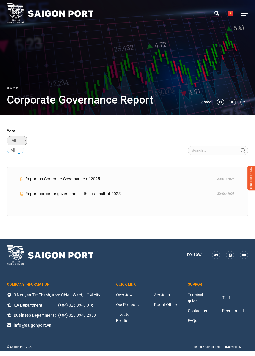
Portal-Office (165, 305)
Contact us (198, 311)
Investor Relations (124, 318)
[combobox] (15, 150)
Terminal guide (196, 298)
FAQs (192, 321)
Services (162, 295)
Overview (124, 295)
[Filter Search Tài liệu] (218, 150)
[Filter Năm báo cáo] (17, 140)
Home (12, 88)
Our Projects (127, 305)
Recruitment (233, 311)
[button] (220, 102)
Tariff (227, 298)
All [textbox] (13, 150)
